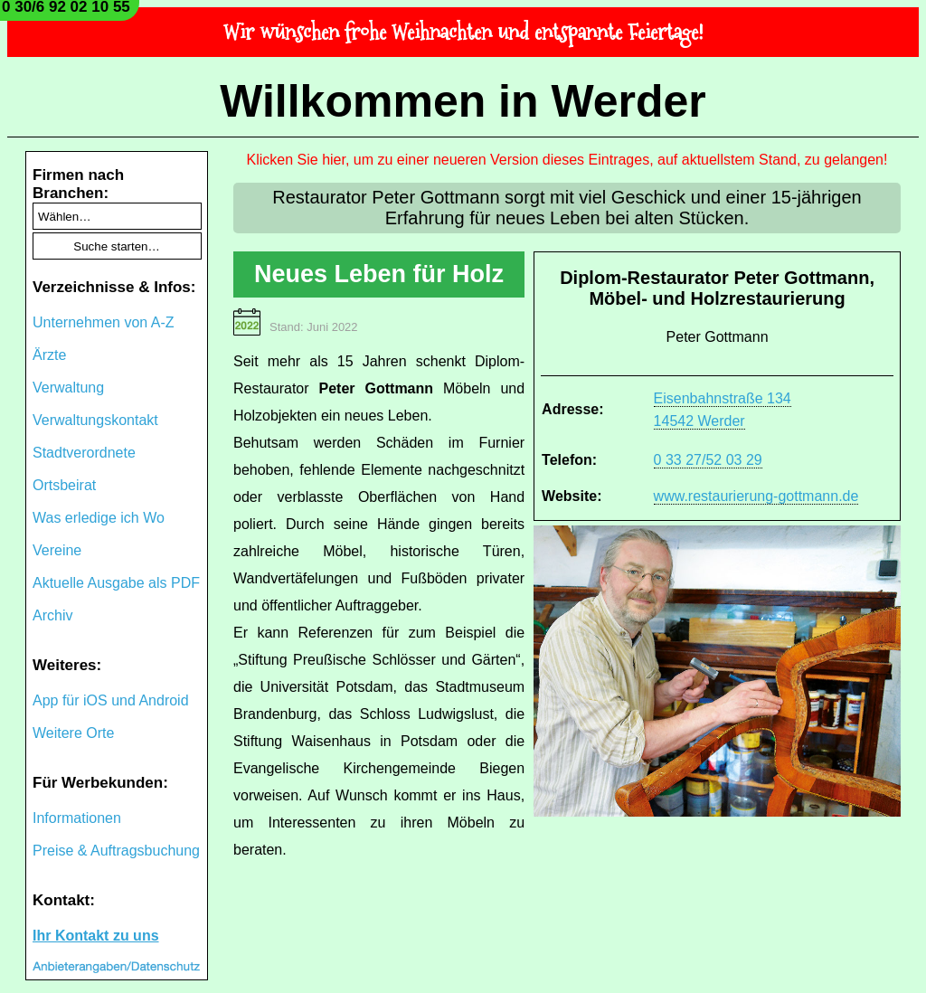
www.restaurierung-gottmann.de (756, 496)
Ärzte (49, 355)
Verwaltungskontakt (95, 420)
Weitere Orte (73, 733)
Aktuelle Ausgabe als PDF (116, 583)
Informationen (77, 818)
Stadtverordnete (84, 452)
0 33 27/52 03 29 (708, 460)
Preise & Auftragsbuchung (116, 850)
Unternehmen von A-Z (104, 322)
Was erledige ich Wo (99, 517)
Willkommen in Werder (463, 101)
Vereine (57, 550)
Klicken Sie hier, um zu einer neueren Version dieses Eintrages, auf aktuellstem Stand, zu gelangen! (567, 159)
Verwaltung (68, 387)
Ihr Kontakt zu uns (96, 935)
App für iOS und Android (111, 700)
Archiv (52, 615)
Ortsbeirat (64, 485)
